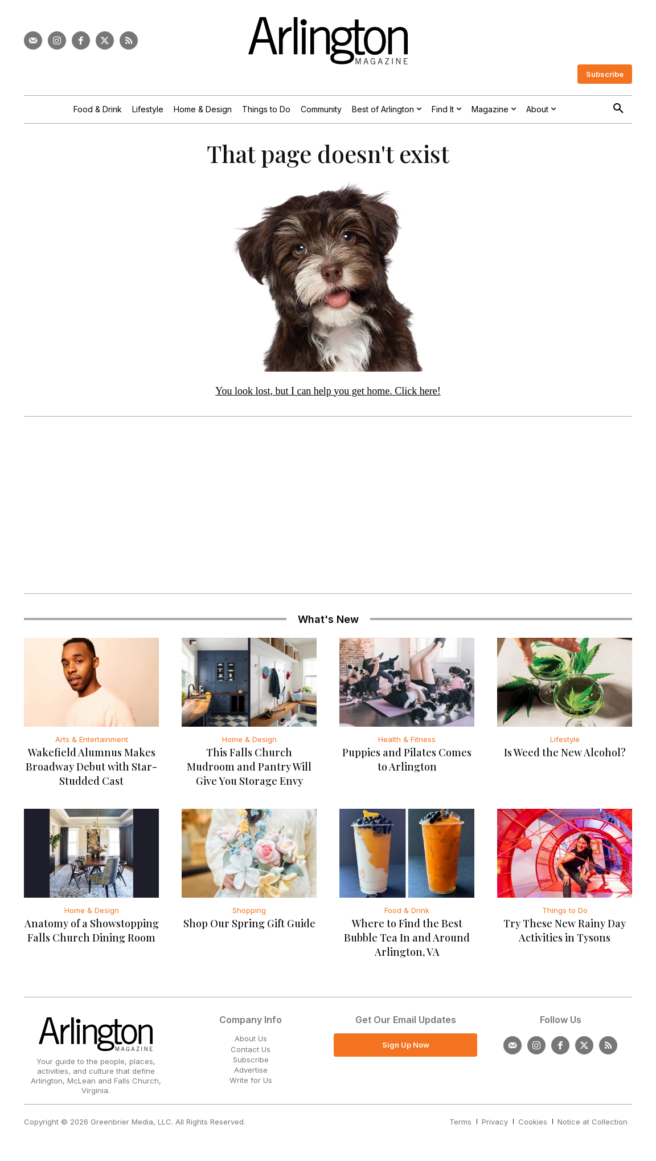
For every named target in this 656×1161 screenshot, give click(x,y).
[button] (618, 109)
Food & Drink (406, 914)
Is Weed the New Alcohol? (565, 757)
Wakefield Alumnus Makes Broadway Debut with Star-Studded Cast (91, 771)
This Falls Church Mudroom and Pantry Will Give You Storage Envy (249, 771)
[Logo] (328, 40)
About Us (251, 1043)
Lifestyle (565, 743)
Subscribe (251, 1063)
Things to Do (565, 914)
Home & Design (249, 743)
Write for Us (250, 1084)
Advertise (251, 1073)
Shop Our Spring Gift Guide (249, 928)
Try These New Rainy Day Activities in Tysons (564, 935)
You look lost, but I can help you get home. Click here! (328, 395)
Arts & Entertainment (91, 743)
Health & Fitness (407, 743)
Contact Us (250, 1053)
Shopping (249, 914)
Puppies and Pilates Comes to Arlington (407, 764)
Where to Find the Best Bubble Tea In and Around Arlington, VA (407, 942)
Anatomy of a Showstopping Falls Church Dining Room (91, 935)
